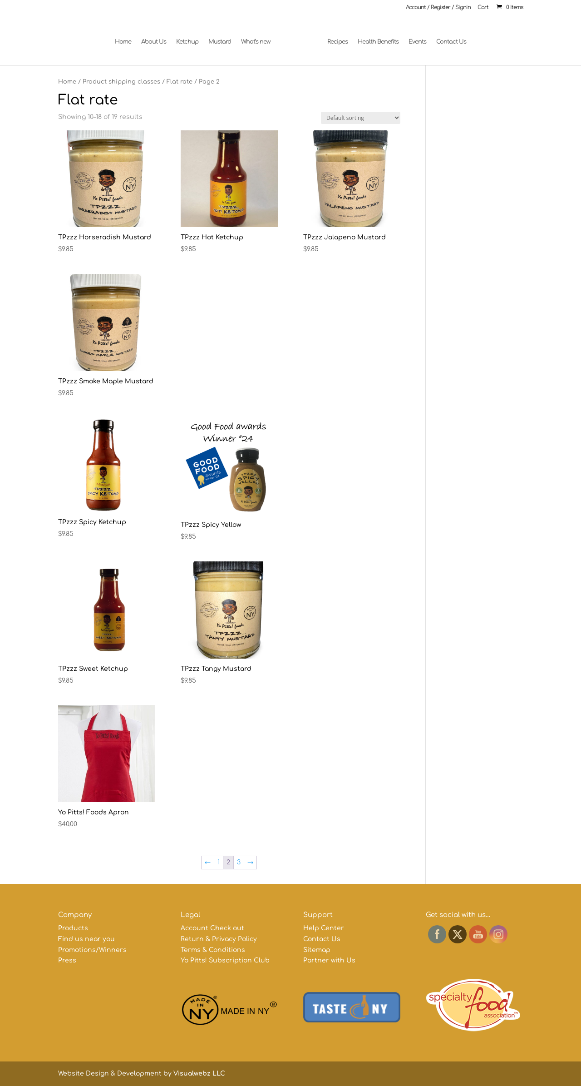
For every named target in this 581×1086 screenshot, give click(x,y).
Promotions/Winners (92, 950)
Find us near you (86, 939)
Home (126, 38)
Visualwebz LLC (199, 1073)
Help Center (323, 928)
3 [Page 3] (239, 862)
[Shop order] (360, 118)
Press (67, 960)
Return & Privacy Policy (219, 939)
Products (73, 928)
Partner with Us (329, 960)
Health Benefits (374, 38)
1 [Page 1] (218, 862)
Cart (483, 7)
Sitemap (316, 950)
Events (414, 38)
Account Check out (212, 928)
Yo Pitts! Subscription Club (225, 960)
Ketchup (191, 38)
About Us (157, 38)
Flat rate (179, 82)
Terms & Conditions (213, 950)
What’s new (259, 38)
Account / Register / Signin (438, 7)
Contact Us (448, 38)
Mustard (223, 38)
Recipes (334, 38)
